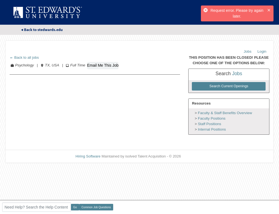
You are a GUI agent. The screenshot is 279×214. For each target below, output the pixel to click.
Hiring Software (88, 156)
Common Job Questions (96, 207)
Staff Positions (209, 124)
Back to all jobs (24, 57)
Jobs (247, 51)
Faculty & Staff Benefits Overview (225, 113)
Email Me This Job (102, 65)
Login (261, 51)
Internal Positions (212, 129)
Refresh (197, 156)
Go (75, 207)
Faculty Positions (212, 118)
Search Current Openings (228, 86)
